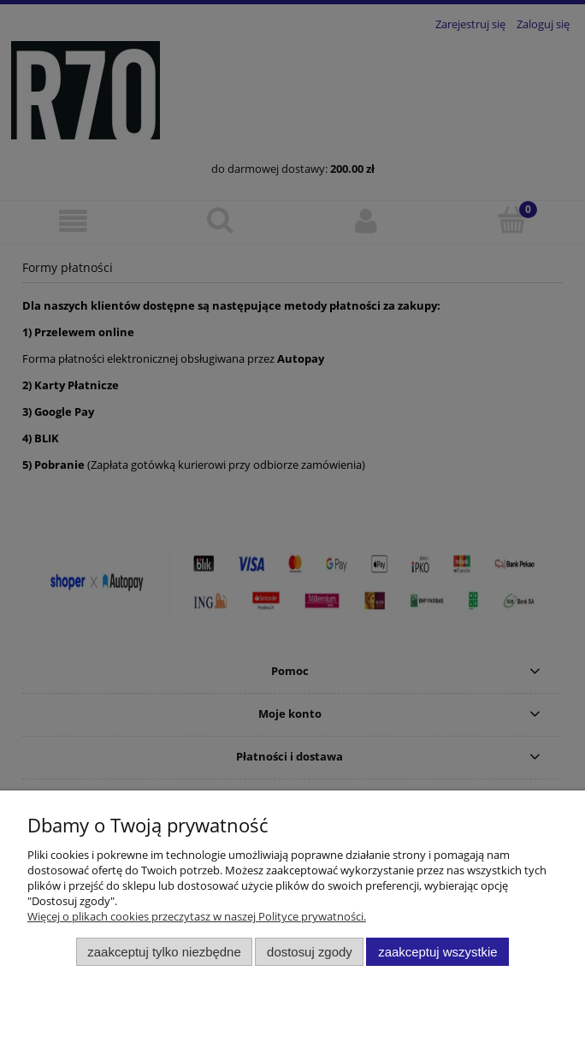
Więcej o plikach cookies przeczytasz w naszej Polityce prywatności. (196, 916)
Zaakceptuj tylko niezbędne (163, 951)
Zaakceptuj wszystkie (437, 951)
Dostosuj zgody (309, 951)
